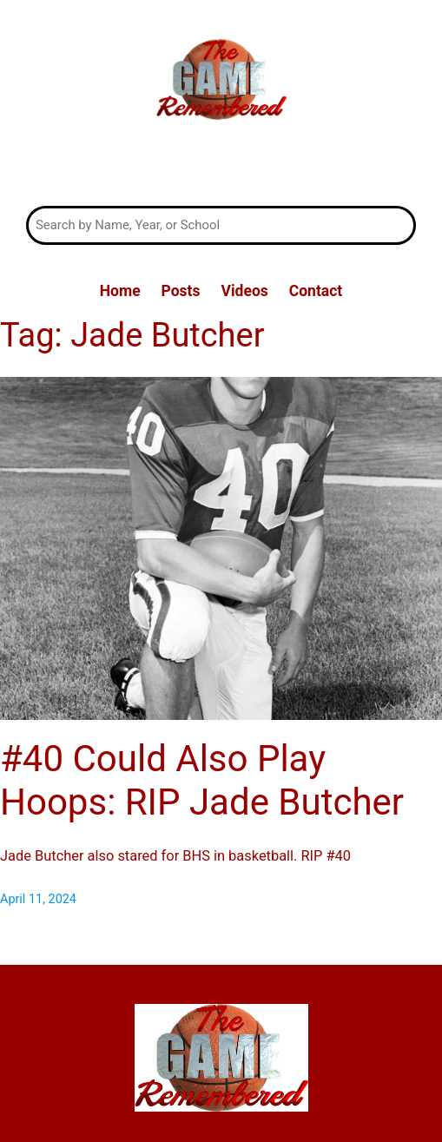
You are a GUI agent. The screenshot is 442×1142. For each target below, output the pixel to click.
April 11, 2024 (38, 899)
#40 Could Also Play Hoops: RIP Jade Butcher (202, 780)
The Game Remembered (221, 165)
